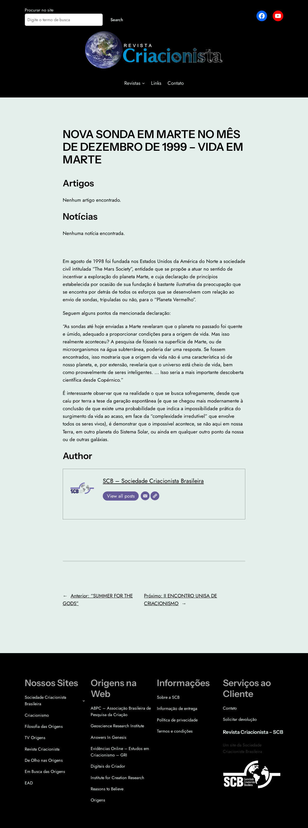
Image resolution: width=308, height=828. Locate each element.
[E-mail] (145, 495)
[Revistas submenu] (143, 83)
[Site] (154, 495)
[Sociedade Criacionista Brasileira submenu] (83, 700)
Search (116, 20)
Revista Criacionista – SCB (253, 732)
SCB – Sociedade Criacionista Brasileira (153, 480)
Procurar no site (39, 10)
